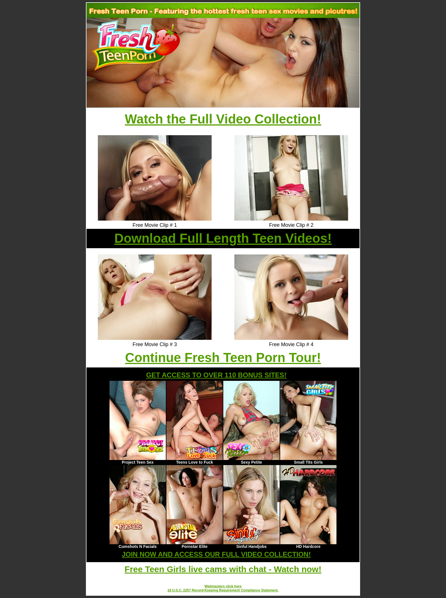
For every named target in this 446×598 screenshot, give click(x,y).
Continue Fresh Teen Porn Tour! (223, 357)
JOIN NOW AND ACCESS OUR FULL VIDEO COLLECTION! (216, 554)
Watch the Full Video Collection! (223, 119)
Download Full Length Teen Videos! (223, 238)
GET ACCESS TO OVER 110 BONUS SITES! (216, 375)
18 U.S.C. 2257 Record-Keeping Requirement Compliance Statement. (223, 590)
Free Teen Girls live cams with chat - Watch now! (223, 569)
